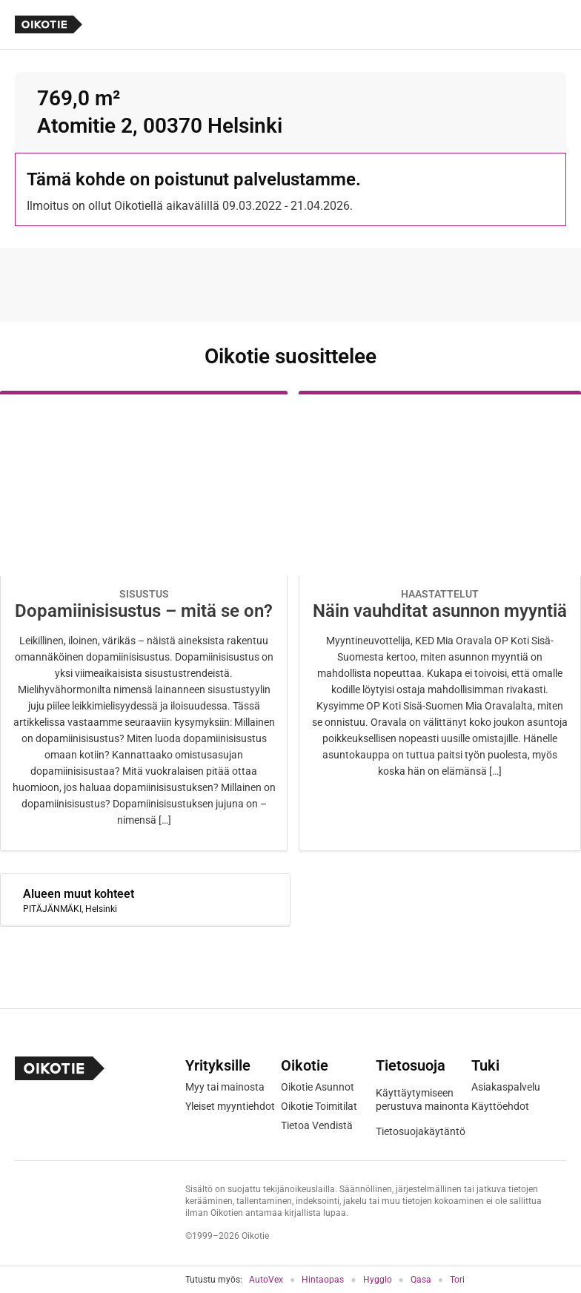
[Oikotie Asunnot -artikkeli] (144, 621)
